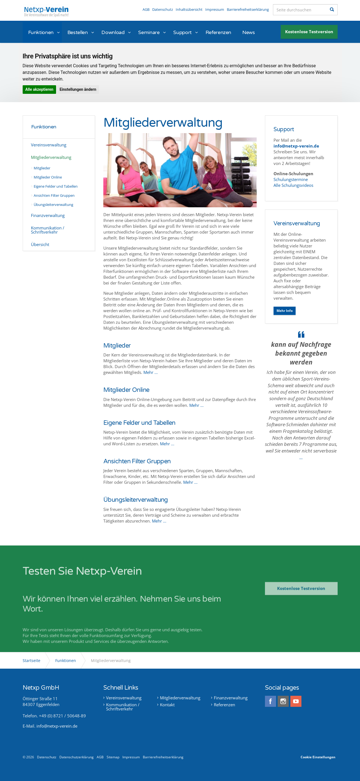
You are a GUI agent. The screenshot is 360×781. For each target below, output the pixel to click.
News (248, 32)
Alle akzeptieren (39, 89)
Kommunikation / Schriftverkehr (48, 230)
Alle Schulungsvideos (293, 185)
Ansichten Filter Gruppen (54, 195)
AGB (146, 9)
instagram (283, 701)
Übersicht (40, 244)
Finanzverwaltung (48, 215)
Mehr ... (150, 372)
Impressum (214, 9)
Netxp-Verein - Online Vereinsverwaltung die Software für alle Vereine (46, 11)
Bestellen (77, 32)
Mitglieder (42, 167)
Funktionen (41, 32)
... (301, 457)
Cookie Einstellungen (318, 757)
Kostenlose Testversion (309, 31)
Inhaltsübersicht (189, 9)
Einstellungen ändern (78, 89)
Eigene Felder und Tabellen (56, 186)
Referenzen (218, 32)
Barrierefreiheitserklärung (248, 9)
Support (182, 32)
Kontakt (167, 705)
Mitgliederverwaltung (51, 157)
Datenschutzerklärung (76, 757)
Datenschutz (162, 9)
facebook (270, 701)
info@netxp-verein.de (56, 726)
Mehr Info (285, 310)
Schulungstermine (291, 179)
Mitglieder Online (48, 177)
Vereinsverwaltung (49, 145)
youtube (295, 701)
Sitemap (113, 757)
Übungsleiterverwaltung (53, 204)
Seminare (148, 32)
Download (112, 32)
